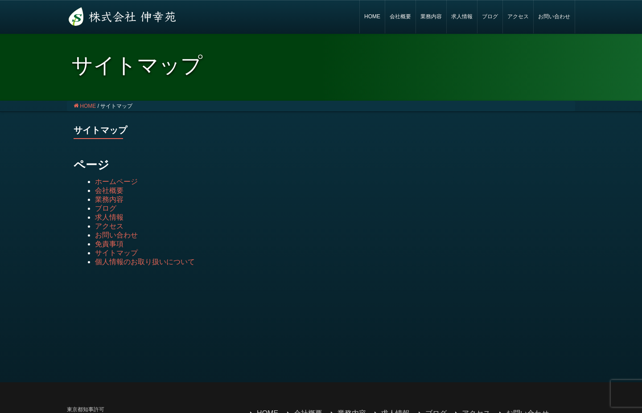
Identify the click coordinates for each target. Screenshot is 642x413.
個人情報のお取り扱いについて (145, 262)
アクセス (518, 16)
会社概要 (400, 16)
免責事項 (109, 244)
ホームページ (116, 181)
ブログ (490, 16)
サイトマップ (116, 253)
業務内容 (431, 16)
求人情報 (462, 16)
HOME (372, 16)
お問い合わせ (554, 16)
